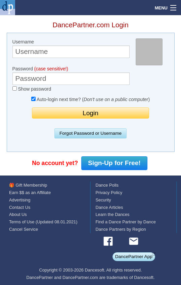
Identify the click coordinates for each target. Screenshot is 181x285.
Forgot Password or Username (90, 133)
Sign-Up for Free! (114, 162)
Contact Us (19, 207)
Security (103, 199)
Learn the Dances (113, 214)
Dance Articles (109, 207)
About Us (18, 214)
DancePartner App (133, 256)
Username (71, 48)
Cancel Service (23, 229)
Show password (31, 89)
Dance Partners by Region (121, 229)
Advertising (19, 199)
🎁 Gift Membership (28, 185)
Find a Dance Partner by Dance (126, 221)
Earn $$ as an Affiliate (30, 192)
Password (71, 75)
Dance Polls (107, 185)
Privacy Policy (109, 192)
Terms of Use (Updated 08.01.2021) (43, 221)
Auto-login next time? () (90, 99)
